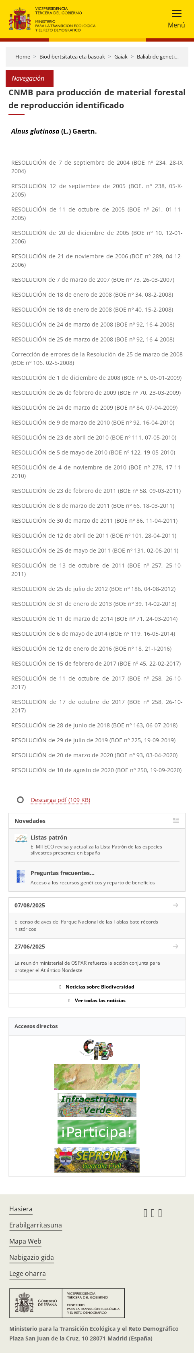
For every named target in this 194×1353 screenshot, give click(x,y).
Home (22, 56)
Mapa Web (25, 1241)
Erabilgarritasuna (35, 1225)
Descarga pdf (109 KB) (60, 800)
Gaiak (121, 56)
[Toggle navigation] (174, 19)
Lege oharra (27, 1273)
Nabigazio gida (31, 1257)
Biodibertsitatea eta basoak (72, 56)
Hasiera (21, 1208)
